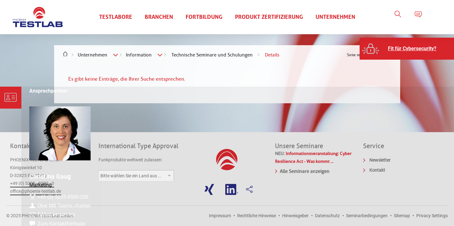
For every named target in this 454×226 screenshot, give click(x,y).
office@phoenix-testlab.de (35, 191)
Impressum (220, 215)
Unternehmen (92, 55)
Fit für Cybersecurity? (412, 48)
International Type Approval (138, 146)
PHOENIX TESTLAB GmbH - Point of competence (38, 17)
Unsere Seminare (299, 146)
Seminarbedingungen (367, 215)
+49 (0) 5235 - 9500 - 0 (32, 183)
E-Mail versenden (415, 210)
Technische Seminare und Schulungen (212, 55)
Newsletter (379, 160)
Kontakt (21, 146)
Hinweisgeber (295, 215)
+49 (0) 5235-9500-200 (421, 180)
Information (139, 55)
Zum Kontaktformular (420, 220)
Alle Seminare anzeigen (302, 170)
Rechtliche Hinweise (256, 215)
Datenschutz (327, 215)
